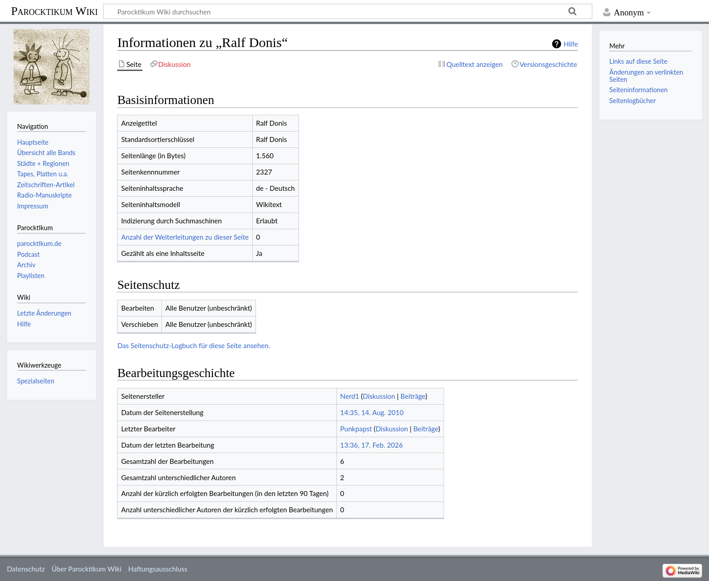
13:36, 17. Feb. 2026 (371, 445)
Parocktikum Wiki (54, 10)
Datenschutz (26, 569)
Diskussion (379, 396)
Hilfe (570, 44)
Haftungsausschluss (158, 569)
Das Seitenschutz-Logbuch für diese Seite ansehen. (193, 345)
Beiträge (413, 396)
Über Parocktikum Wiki (86, 569)
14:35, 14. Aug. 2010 (371, 412)
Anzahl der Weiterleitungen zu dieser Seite (185, 237)
